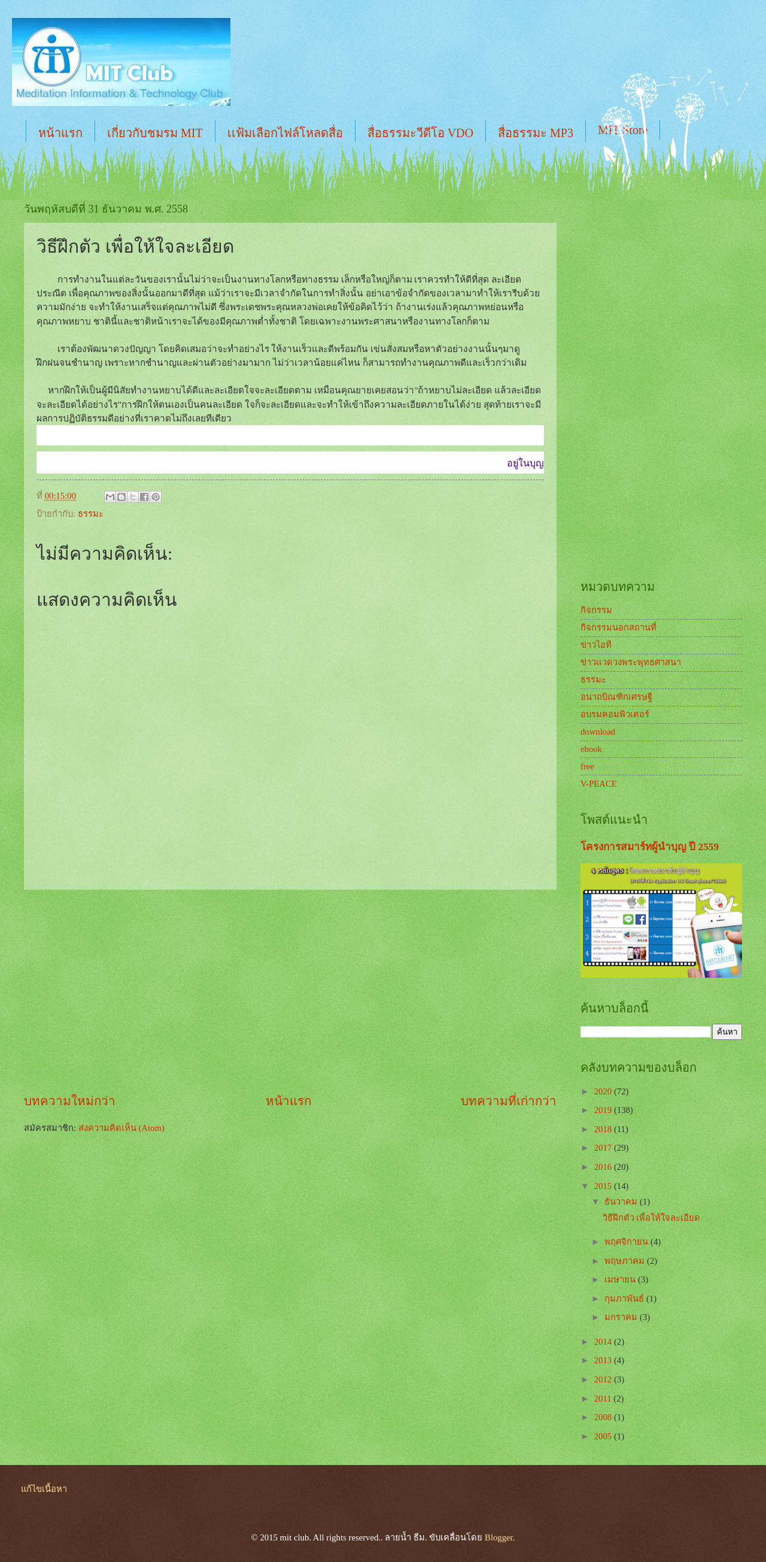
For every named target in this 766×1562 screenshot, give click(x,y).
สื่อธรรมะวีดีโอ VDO (420, 132)
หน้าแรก (60, 132)
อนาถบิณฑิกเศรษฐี (616, 697)
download (597, 731)
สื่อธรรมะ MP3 (535, 132)
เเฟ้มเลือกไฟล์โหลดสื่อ (285, 132)
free (587, 766)
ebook (591, 749)
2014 (604, 1341)
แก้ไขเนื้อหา (44, 1489)
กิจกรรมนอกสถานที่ (618, 627)
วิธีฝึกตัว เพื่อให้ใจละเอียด (652, 1218)
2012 (604, 1379)
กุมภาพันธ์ (625, 1298)
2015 (604, 1186)
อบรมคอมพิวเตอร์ (614, 714)
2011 (604, 1398)
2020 (604, 1091)
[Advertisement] (290, 991)
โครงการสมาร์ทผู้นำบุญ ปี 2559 (649, 847)
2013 (604, 1360)
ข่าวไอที (596, 645)
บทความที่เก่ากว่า (509, 1101)
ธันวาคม (622, 1201)
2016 (604, 1167)
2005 (604, 1436)
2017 (604, 1147)
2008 (604, 1417)
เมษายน (621, 1279)
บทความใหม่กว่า (69, 1101)
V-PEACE (598, 783)
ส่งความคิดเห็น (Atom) (121, 1128)
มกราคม (622, 1317)
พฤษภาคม (625, 1261)
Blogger (499, 1537)
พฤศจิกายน (627, 1241)
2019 (604, 1110)
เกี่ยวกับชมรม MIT (155, 132)
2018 (604, 1129)
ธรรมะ (91, 513)
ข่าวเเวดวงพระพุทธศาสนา (630, 662)
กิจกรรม (596, 610)
